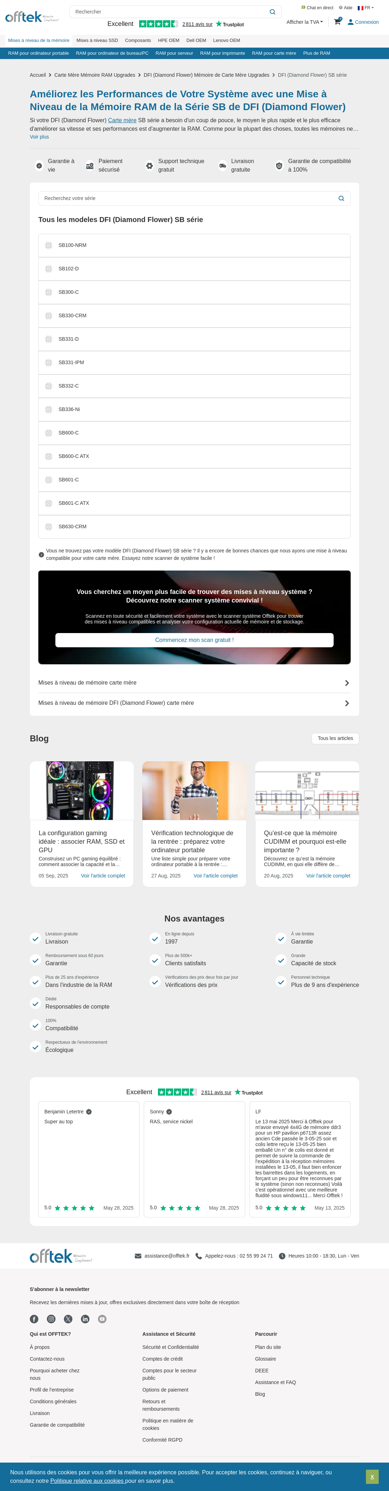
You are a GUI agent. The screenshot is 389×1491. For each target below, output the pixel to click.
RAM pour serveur (174, 53)
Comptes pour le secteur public (169, 1374)
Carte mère (122, 120)
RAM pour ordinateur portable (38, 53)
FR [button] (365, 7)
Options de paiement (165, 1390)
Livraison (40, 1413)
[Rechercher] (273, 11)
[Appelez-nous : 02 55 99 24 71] (234, 1256)
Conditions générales (53, 1401)
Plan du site (268, 1347)
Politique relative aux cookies (87, 1481)
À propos (40, 1347)
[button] (177, 1482)
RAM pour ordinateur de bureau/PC (112, 53)
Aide (345, 7)
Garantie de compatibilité (57, 1425)
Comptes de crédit (162, 1359)
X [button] (372, 1477)
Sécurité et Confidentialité (170, 1347)
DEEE (262, 1370)
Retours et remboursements (161, 1405)
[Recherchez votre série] (186, 198)
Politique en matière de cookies (167, 1424)
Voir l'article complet (103, 876)
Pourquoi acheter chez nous (55, 1374)
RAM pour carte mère (274, 53)
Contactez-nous (47, 1359)
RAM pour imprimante (222, 53)
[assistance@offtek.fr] (162, 1256)
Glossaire (265, 1359)
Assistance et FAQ (275, 1382)
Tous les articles (335, 738)
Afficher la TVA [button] (303, 22)
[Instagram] (51, 1320)
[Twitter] (68, 1319)
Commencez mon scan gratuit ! (194, 640)
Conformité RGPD (162, 1440)
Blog (260, 1394)
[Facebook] (34, 1320)
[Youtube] (102, 1319)
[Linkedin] (85, 1320)
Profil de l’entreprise (52, 1390)
